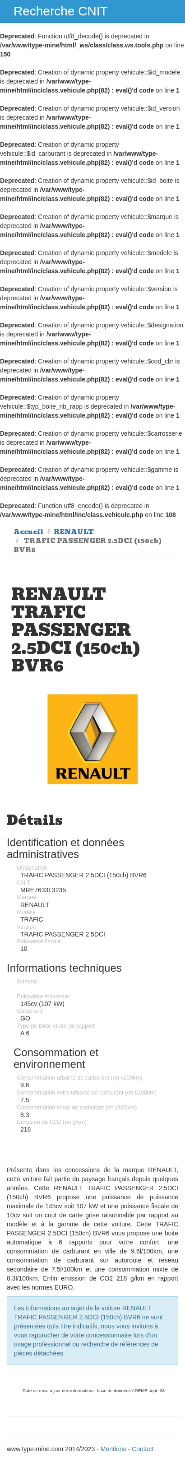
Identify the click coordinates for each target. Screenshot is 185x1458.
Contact (142, 1449)
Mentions (113, 1449)
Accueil (28, 532)
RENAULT (74, 532)
